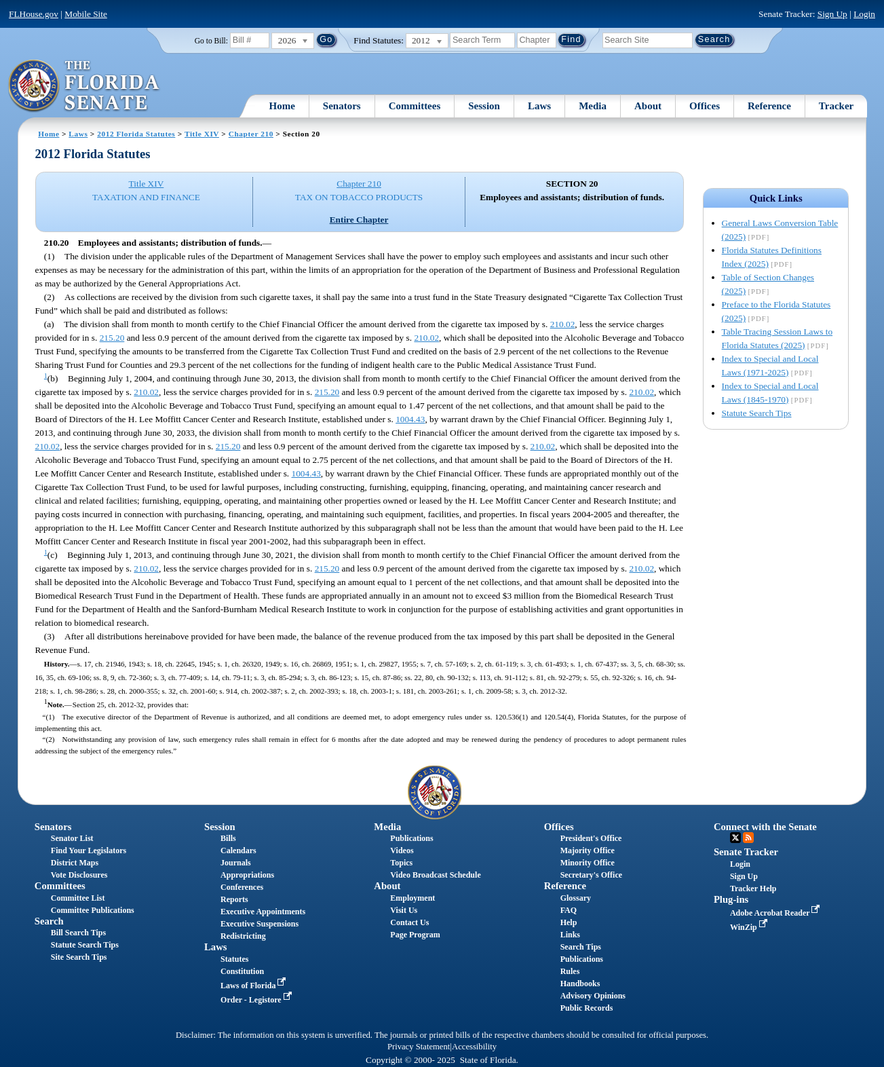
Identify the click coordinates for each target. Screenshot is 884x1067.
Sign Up (832, 14)
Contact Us (409, 922)
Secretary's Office (591, 875)
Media (593, 105)
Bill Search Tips (78, 932)
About (647, 105)
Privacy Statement (418, 1046)
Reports (234, 899)
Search (49, 921)
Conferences (241, 887)
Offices (704, 105)
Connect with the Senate (765, 826)
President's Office (591, 838)
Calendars (238, 850)
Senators (342, 105)
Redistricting (243, 936)
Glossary (575, 898)
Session (484, 105)
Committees (415, 105)
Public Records (586, 1008)
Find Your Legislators (88, 850)
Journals (235, 862)
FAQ (568, 910)
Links (570, 934)
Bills (228, 838)
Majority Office (587, 850)
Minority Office (587, 862)
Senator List (72, 838)
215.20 (112, 338)
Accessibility (474, 1046)
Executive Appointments (262, 911)
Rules (570, 971)
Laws (539, 105)
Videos (401, 850)
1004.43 (410, 419)
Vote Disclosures (79, 875)
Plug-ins (731, 899)
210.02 (562, 324)
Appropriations (247, 875)
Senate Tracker (746, 851)
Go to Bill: (211, 41)
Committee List (78, 898)
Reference (769, 105)
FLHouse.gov (33, 14)
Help (568, 922)
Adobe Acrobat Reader (776, 913)
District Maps (74, 862)
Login (864, 14)
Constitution (242, 971)
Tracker (836, 105)
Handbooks (580, 983)
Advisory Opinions (593, 995)
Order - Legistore (257, 1000)
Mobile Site (85, 14)
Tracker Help (753, 888)
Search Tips (580, 947)
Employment (412, 898)
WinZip (750, 927)
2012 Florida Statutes (136, 134)
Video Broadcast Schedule (435, 875)
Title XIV (202, 134)
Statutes (234, 959)
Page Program (415, 934)
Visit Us (403, 910)
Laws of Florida (254, 985)
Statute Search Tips (757, 413)
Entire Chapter (359, 219)
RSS (748, 837)
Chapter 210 (251, 134)
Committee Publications (92, 910)
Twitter (735, 837)
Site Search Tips (79, 957)
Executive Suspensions (259, 924)
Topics (401, 862)
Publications (411, 838)
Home (281, 105)
